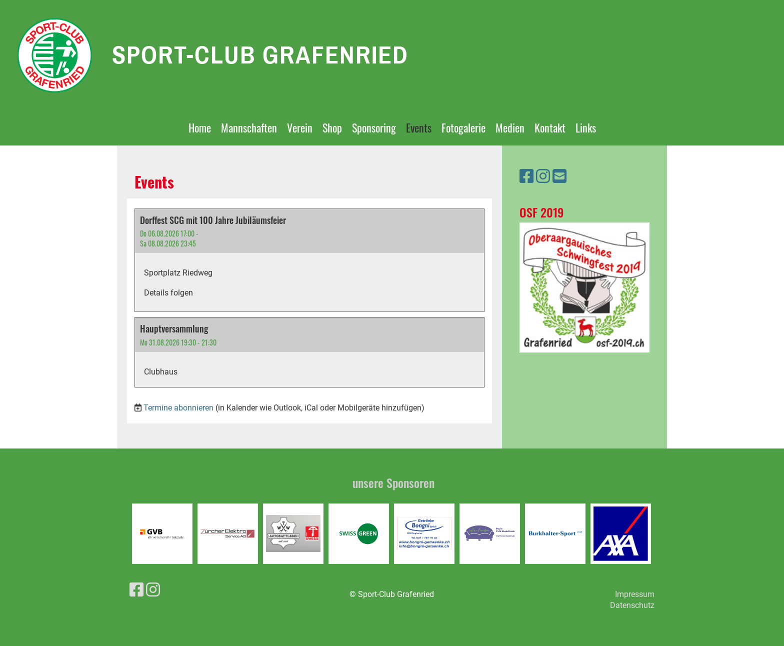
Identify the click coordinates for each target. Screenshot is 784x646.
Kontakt (550, 128)
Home (199, 128)
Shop (332, 128)
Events (419, 128)
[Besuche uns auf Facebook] (527, 176)
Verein (299, 128)
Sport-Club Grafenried (260, 55)
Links (586, 128)
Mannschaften (249, 128)
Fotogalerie (464, 128)
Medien (510, 128)
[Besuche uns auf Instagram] (543, 176)
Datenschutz (632, 605)
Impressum (634, 594)
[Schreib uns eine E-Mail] (559, 176)
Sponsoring (374, 128)
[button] (309, 260)
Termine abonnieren (179, 407)
